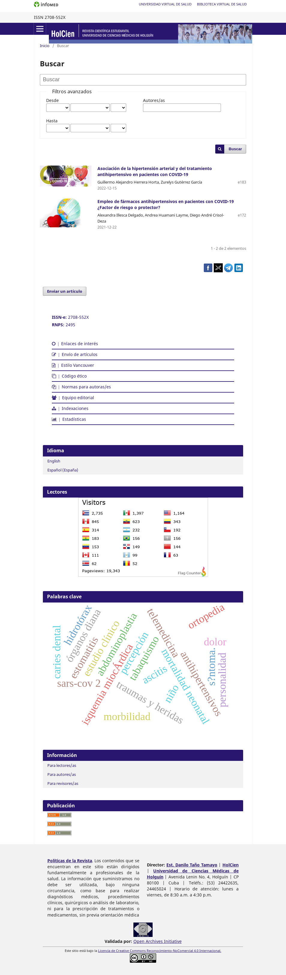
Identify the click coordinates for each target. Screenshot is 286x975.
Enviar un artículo (64, 291)
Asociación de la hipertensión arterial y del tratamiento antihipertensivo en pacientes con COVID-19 (154, 171)
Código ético (69, 376)
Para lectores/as (61, 765)
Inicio (44, 45)
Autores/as (154, 100)
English (53, 461)
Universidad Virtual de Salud (165, 4)
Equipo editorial (73, 397)
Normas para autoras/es (81, 387)
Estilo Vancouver (73, 365)
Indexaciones (70, 408)
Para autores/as (61, 774)
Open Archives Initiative (157, 941)
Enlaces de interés (75, 343)
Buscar (235, 149)
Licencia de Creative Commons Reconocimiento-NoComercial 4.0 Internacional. (159, 951)
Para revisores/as (62, 783)
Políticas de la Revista (69, 860)
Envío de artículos (74, 354)
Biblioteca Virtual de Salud (222, 4)
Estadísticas (69, 419)
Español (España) (62, 470)
